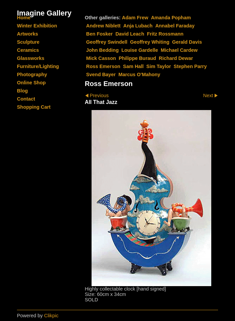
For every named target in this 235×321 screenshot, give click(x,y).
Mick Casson (101, 58)
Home (24, 17)
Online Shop (31, 82)
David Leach (129, 34)
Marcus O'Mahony (139, 74)
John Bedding (102, 50)
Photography (32, 74)
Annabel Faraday (175, 25)
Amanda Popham (171, 17)
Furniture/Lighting (38, 66)
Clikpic (51, 315)
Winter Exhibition (37, 25)
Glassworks (30, 58)
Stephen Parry (190, 66)
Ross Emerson (103, 66)
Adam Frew (135, 17)
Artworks (27, 34)
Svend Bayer (101, 74)
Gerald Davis (187, 42)
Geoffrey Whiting (150, 42)
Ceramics (28, 50)
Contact (26, 99)
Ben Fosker (99, 34)
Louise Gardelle (139, 50)
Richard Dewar (176, 58)
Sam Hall (133, 66)
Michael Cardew (179, 50)
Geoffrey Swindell (107, 42)
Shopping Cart (34, 107)
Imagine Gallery (44, 13)
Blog (22, 90)
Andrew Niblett (103, 25)
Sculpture (28, 42)
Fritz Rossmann (165, 34)
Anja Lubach (138, 25)
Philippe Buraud (137, 58)
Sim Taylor (158, 66)
